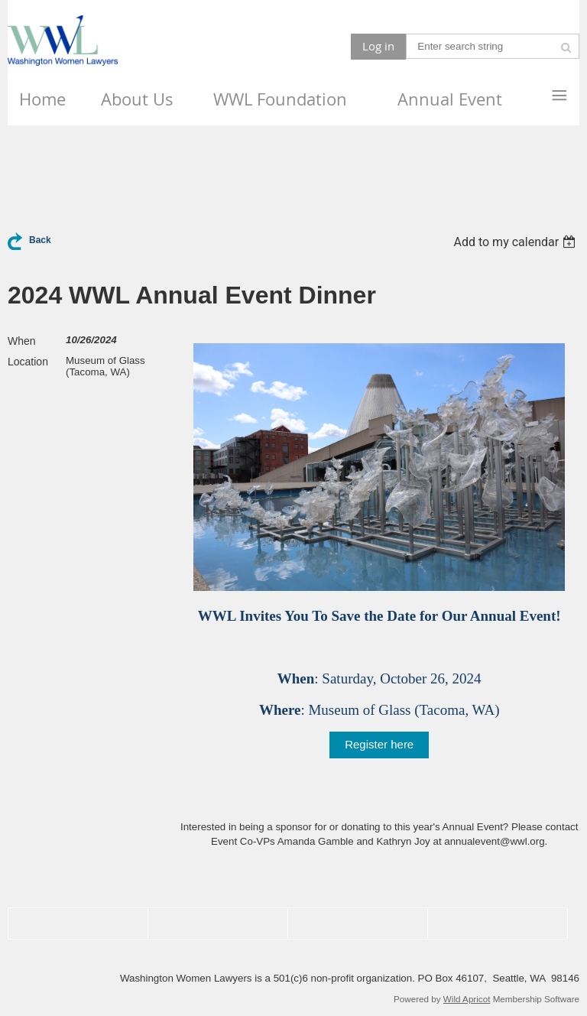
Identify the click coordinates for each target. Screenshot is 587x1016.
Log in (378, 46)
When (22, 341)
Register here (379, 744)
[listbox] (516, 242)
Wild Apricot (467, 999)
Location (28, 361)
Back (40, 240)
